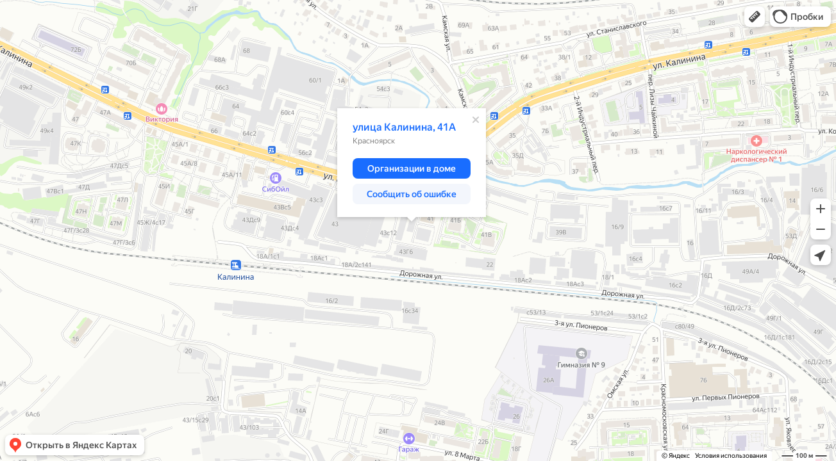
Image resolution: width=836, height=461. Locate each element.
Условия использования (731, 455)
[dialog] (411, 162)
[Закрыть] (476, 120)
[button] (754, 16)
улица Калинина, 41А (404, 127)
